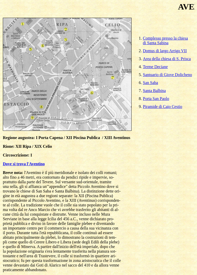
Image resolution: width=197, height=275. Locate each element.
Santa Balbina (154, 90)
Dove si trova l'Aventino (24, 164)
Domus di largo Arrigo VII (165, 50)
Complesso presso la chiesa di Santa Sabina (165, 39)
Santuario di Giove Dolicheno (167, 74)
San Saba (150, 82)
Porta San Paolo (156, 98)
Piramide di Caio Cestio (162, 106)
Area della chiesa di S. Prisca (167, 58)
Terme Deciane (155, 66)
